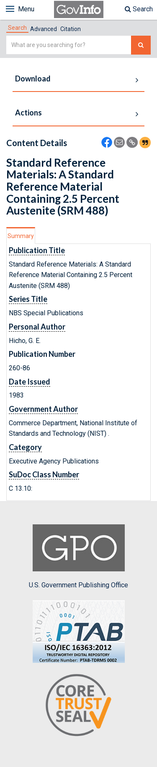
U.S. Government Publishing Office (78, 556)
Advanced (43, 29)
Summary (21, 236)
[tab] (17, 27)
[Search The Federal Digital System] (141, 45)
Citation (70, 29)
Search (139, 9)
